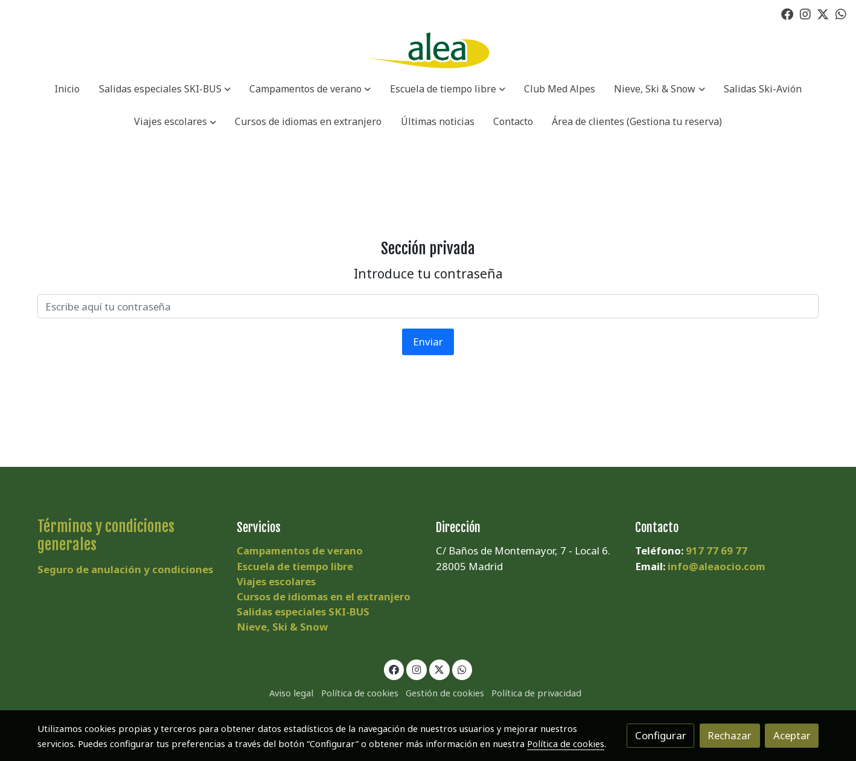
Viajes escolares (276, 581)
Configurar (660, 735)
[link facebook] (787, 13)
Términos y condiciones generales (105, 535)
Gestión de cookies (445, 693)
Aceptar (792, 735)
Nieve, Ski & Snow (282, 627)
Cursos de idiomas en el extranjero (323, 596)
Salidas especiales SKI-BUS (303, 611)
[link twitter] (823, 13)
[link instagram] (805, 13)
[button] (164, 89)
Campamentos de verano (300, 550)
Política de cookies (359, 693)
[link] (428, 50)
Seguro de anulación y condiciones (125, 569)
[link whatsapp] (840, 13)
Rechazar (729, 735)
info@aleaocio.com (716, 566)
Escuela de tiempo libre (295, 566)
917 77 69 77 (716, 550)
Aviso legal (291, 693)
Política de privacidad (536, 693)
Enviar (428, 341)
